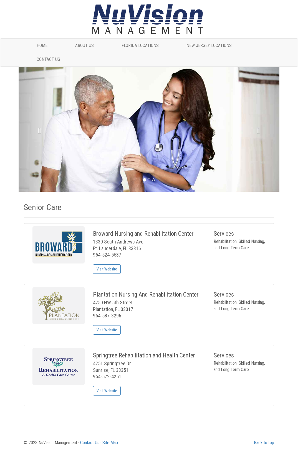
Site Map (110, 442)
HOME (42, 45)
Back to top (264, 442)
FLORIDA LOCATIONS (140, 45)
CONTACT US (48, 59)
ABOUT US (84, 45)
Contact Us (89, 442)
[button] (38, 129)
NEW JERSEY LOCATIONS (209, 45)
